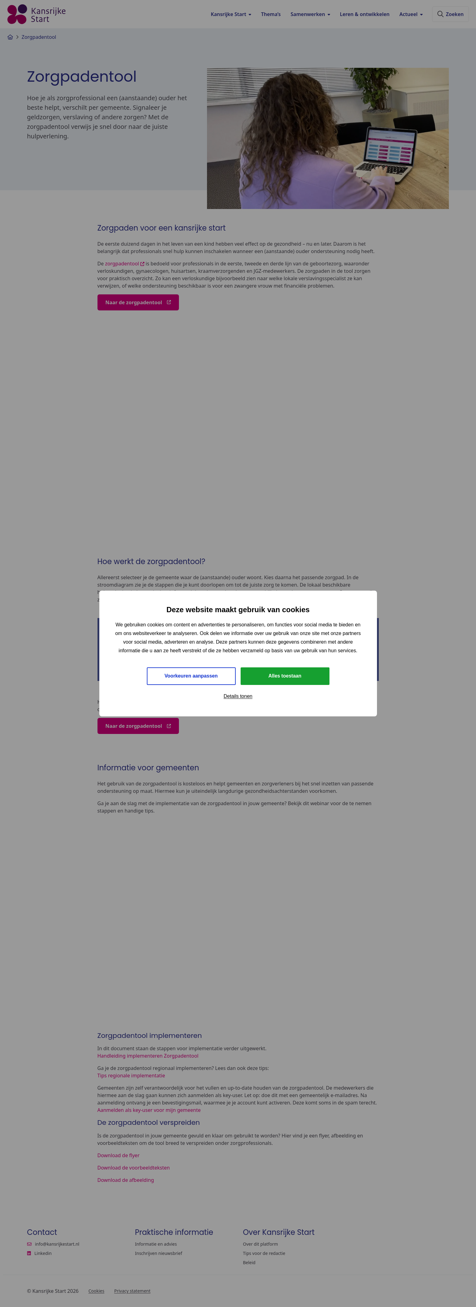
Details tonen (238, 696)
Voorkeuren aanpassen (191, 675)
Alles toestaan (284, 675)
